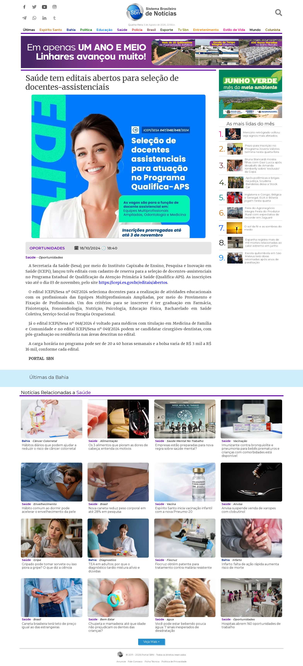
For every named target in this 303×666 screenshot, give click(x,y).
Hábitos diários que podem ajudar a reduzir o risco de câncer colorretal (49, 446)
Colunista (272, 30)
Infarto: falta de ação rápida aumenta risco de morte (250, 565)
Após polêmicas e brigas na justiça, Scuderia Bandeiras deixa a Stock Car (262, 182)
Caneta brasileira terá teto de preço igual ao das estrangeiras (49, 625)
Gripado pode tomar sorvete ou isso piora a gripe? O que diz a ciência (49, 565)
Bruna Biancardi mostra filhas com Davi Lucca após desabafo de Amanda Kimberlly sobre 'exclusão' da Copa (263, 165)
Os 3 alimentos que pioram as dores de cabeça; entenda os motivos (118, 446)
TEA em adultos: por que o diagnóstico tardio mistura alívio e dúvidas (114, 567)
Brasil (151, 30)
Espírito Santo (51, 30)
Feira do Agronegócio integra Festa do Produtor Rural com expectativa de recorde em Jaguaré (262, 212)
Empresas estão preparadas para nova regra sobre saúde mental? (184, 446)
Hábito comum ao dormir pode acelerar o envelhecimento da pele (49, 510)
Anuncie (121, 661)
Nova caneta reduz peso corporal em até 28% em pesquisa (117, 510)
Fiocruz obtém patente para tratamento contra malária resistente (183, 565)
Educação (104, 30)
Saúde (122, 30)
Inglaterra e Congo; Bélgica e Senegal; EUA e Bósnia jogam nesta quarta (262, 197)
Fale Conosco (135, 661)
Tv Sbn (183, 30)
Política (86, 30)
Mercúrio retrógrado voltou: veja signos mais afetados (261, 134)
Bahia (71, 30)
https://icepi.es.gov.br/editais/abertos (133, 282)
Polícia (137, 30)
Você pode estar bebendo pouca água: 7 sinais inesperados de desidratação (180, 627)
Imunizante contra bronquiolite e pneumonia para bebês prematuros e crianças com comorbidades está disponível (250, 450)
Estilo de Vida (234, 30)
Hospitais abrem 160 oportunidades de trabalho (251, 625)
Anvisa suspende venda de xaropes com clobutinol (249, 510)
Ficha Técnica (152, 661)
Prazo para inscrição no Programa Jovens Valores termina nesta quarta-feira (262, 148)
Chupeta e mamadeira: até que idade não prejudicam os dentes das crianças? (117, 627)
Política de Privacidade (174, 661)
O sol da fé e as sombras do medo (263, 228)
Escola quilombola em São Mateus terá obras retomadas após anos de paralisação (263, 257)
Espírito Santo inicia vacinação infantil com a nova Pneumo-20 (183, 510)
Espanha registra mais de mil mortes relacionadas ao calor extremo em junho (263, 242)
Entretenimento (206, 30)
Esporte (166, 30)
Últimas (29, 30)
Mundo (255, 30)
